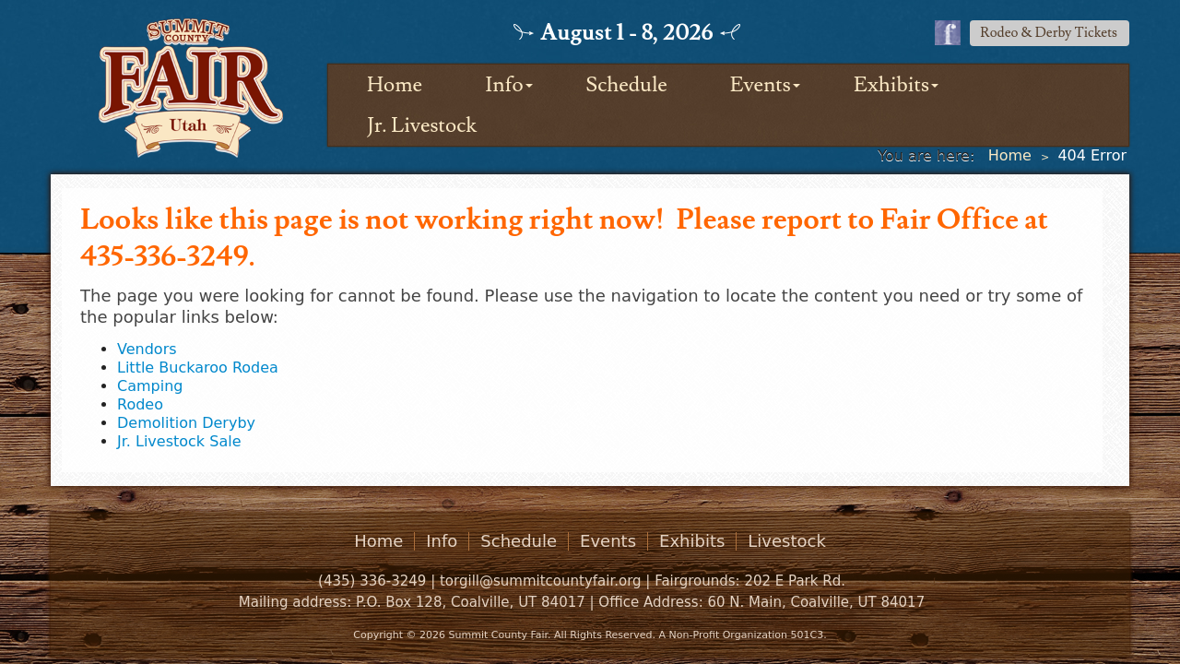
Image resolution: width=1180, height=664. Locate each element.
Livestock (787, 541)
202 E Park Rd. (794, 581)
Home (394, 85)
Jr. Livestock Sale (179, 441)
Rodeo (140, 404)
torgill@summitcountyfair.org (541, 581)
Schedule (626, 85)
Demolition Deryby (186, 423)
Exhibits (891, 85)
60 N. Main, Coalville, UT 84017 (816, 602)
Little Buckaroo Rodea (197, 367)
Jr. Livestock (422, 125)
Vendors (147, 349)
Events (760, 85)
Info (504, 85)
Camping (150, 386)
